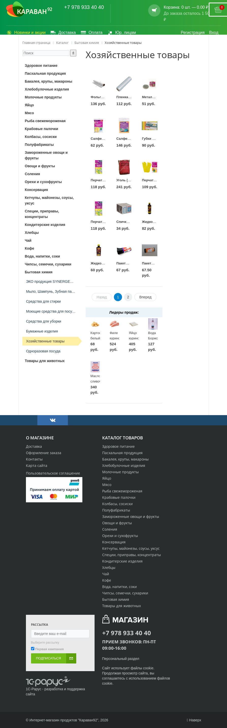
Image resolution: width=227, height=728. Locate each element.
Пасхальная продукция (122, 452)
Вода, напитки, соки (119, 586)
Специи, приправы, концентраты (131, 554)
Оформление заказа (43, 452)
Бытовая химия (115, 599)
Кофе (106, 580)
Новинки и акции (26, 33)
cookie (148, 668)
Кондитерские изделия (122, 561)
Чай (105, 573)
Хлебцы (108, 567)
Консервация (114, 542)
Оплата (91, 33)
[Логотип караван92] (29, 9)
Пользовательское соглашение (53, 473)
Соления (109, 529)
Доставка (63, 33)
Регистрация (193, 32)
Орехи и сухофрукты (120, 535)
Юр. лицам (121, 33)
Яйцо (106, 478)
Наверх (194, 720)
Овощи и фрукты (117, 522)
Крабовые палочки (118, 497)
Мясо (106, 484)
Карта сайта (36, 465)
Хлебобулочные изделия (123, 465)
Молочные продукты (120, 471)
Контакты (34, 459)
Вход (213, 32)
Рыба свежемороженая (122, 491)
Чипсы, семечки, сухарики (125, 593)
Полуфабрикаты (116, 510)
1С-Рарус (33, 689)
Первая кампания (49, 649)
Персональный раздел (120, 659)
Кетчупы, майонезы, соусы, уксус (131, 548)
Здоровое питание (118, 446)
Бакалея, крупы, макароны (125, 459)
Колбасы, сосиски (117, 503)
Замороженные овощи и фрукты (130, 516)
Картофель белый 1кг (99, 338)
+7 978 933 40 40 (84, 7)
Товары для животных (121, 605)
